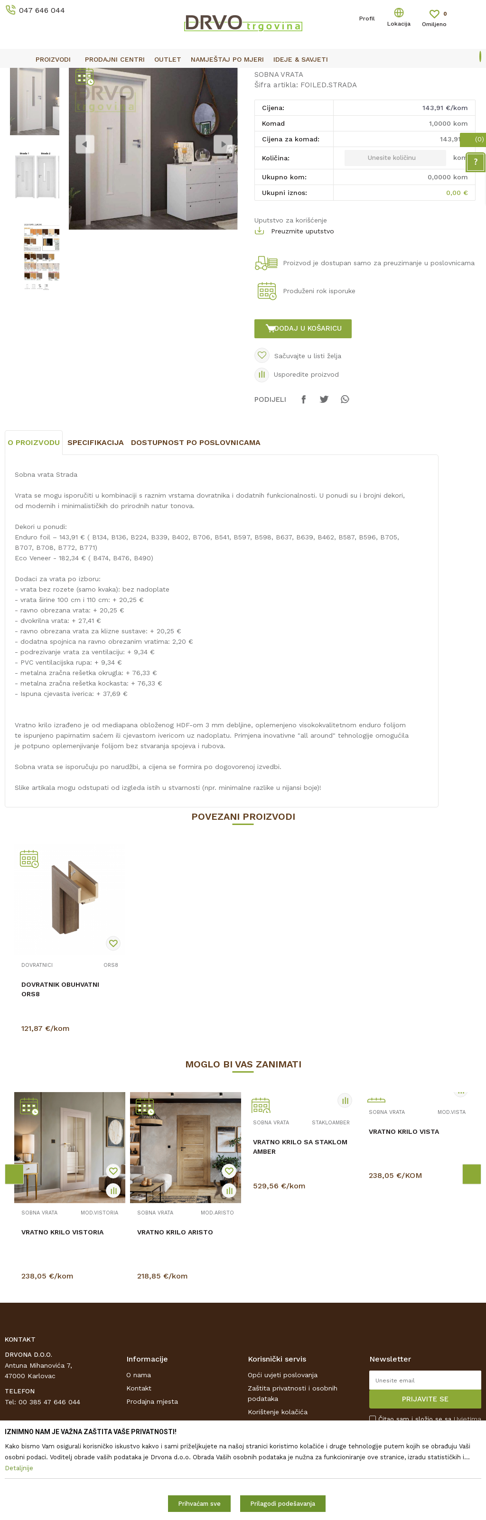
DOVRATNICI (37, 1058)
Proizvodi (18, 97)
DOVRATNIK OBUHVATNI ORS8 (60, 1081)
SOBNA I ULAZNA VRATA (76, 97)
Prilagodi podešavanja (282, 1503)
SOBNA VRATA (143, 97)
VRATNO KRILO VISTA (404, 1224)
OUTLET (241, 76)
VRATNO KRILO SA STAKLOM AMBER (300, 1239)
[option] (243, 76)
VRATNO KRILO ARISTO (175, 1324)
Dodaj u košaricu (309, 406)
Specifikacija (95, 534)
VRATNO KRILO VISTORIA (62, 1324)
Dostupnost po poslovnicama (196, 534)
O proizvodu (34, 534)
